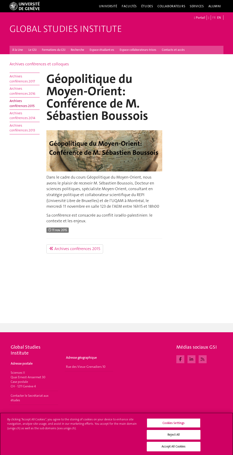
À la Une (17, 50)
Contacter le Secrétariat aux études (29, 398)
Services (197, 6)
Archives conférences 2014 (22, 115)
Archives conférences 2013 (22, 128)
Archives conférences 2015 (22, 103)
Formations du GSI (53, 50)
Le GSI (32, 50)
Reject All (173, 436)
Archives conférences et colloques (39, 64)
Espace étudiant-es (102, 50)
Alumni (214, 6)
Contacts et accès (173, 50)
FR (214, 17)
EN (219, 17)
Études (147, 6)
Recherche (77, 50)
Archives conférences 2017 (22, 78)
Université (108, 6)
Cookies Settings (173, 425)
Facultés (129, 6)
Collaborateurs (171, 6)
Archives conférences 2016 (22, 91)
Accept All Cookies (173, 448)
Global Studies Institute (66, 29)
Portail (199, 17)
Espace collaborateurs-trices (138, 50)
